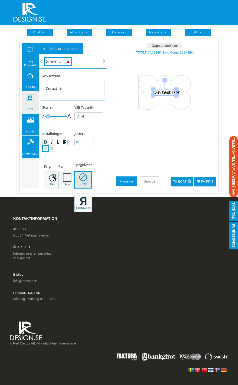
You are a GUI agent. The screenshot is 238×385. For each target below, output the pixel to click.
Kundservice (233, 236)
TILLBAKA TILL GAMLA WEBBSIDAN (233, 167)
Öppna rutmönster (165, 45)
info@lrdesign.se (25, 281)
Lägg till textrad (60, 49)
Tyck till (233, 211)
